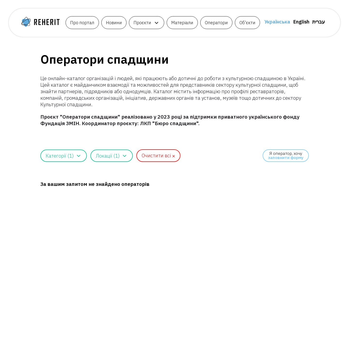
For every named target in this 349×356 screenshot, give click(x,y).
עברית (318, 21)
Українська (277, 21)
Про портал (82, 22)
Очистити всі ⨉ (158, 155)
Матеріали (182, 22)
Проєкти (142, 22)
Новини (114, 22)
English (301, 21)
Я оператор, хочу (286, 155)
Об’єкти (247, 22)
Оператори (216, 22)
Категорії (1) (60, 155)
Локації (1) (108, 155)
